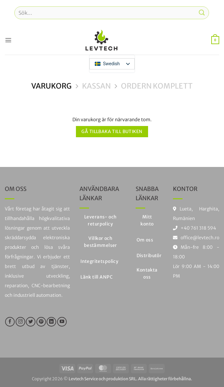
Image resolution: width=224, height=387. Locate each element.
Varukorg (51, 86)
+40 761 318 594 (198, 228)
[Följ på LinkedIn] (51, 322)
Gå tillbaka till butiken (111, 131)
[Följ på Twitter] (30, 322)
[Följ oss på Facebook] (10, 322)
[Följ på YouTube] (62, 322)
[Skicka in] (202, 12)
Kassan (96, 86)
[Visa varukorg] (215, 40)
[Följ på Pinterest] (41, 322)
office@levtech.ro (196, 238)
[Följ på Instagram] (20, 322)
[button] (8, 40)
